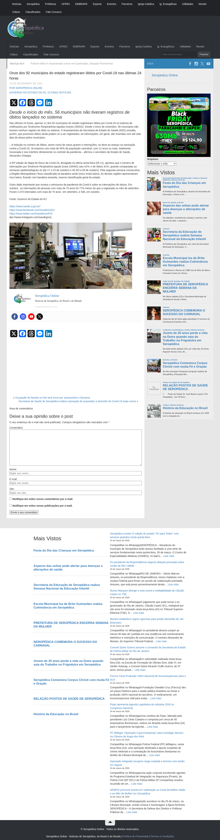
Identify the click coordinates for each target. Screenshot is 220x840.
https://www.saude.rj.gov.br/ (24, 206)
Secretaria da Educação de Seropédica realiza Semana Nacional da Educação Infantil (184, 235)
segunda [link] (111, 170)
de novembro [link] (109, 126)
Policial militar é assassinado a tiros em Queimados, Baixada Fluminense (72, 63)
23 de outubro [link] (61, 170)
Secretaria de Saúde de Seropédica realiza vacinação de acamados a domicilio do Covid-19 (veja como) (77, 401)
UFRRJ (65, 4)
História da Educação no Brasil (185, 408)
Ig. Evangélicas (168, 4)
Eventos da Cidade (182, 281)
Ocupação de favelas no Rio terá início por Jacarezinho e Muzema (52, 397)
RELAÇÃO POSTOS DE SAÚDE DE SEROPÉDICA (185, 387)
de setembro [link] (131, 188)
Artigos (166, 405)
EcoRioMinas (177, 330)
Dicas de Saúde (169, 202)
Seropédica (33, 4)
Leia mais (168, 556)
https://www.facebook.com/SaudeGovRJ (32, 210)
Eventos (111, 4)
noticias (180, 202)
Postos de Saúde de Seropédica (176, 382)
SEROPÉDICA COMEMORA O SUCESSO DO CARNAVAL (184, 312)
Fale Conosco (53, 11)
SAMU (187, 330)
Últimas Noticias (59, 92)
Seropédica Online (165, 75)
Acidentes (167, 330)
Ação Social (168, 281)
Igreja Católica (146, 4)
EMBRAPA (81, 4)
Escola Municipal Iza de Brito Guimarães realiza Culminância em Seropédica (185, 261)
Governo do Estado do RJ (27, 92)
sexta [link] (86, 162)
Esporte (97, 4)
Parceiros (127, 4)
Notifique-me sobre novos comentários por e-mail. (43, 499)
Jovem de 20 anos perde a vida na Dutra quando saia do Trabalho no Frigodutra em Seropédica (185, 338)
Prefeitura (50, 4)
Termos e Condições (162, 836)
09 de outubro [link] (90, 170)
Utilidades (187, 4)
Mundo (202, 4)
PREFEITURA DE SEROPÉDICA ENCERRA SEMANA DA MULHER (185, 288)
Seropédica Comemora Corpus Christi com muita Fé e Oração (185, 364)
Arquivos (152, 159)
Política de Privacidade (136, 836)
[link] (61, 170)
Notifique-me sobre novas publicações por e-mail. (42, 505)
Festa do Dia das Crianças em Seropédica (184, 184)
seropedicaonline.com (46, 306)
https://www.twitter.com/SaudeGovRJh (30, 213)
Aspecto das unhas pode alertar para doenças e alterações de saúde (186, 209)
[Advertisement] (75, 365)
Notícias (16, 4)
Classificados (33, 11)
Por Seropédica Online (25, 88)
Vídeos (16, 11)
